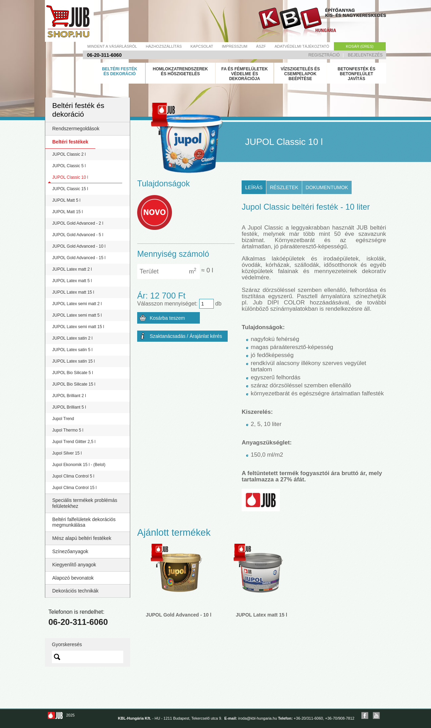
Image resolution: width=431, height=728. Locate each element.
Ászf (261, 46)
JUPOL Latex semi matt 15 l (78, 326)
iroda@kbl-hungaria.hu (257, 718)
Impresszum (234, 46)
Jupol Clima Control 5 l (73, 476)
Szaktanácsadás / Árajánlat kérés (186, 336)
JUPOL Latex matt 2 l (72, 269)
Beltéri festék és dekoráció (119, 71)
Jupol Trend (63, 418)
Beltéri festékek (70, 142)
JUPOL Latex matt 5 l (72, 280)
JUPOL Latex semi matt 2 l (77, 303)
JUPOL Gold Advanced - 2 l (77, 223)
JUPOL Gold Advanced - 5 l (77, 234)
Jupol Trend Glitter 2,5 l (73, 441)
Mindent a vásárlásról (112, 46)
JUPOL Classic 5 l (69, 165)
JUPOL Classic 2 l (69, 154)
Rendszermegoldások (75, 128)
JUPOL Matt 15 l (67, 211)
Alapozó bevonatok (73, 578)
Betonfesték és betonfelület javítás (356, 74)
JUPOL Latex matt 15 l (73, 292)
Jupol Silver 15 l (67, 453)
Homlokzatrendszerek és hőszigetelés (180, 71)
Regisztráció (324, 55)
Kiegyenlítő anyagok (74, 564)
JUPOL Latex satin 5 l (72, 349)
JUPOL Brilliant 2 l (69, 395)
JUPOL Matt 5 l (66, 200)
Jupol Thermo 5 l (67, 430)
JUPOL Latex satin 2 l (72, 338)
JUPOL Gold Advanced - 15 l (78, 257)
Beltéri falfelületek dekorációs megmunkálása (84, 522)
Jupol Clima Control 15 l (74, 487)
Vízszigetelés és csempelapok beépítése (300, 74)
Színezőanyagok (70, 551)
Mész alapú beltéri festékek (81, 538)
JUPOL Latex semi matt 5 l (77, 315)
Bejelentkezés (365, 55)
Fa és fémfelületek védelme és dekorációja (244, 74)
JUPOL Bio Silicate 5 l (72, 372)
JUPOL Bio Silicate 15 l (73, 384)
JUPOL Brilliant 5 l (69, 407)
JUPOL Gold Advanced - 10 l (78, 246)
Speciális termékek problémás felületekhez (84, 503)
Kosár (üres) (360, 46)
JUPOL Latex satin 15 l (73, 361)
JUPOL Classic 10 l (70, 177)
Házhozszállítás (164, 46)
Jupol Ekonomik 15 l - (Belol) (78, 464)
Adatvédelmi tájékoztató (302, 46)
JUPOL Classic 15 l (70, 188)
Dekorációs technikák (75, 591)
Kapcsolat (201, 46)
